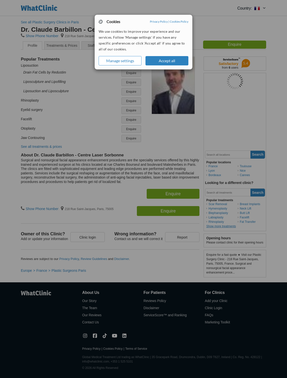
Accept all (167, 60)
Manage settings (120, 60)
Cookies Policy (179, 21)
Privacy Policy (159, 21)
